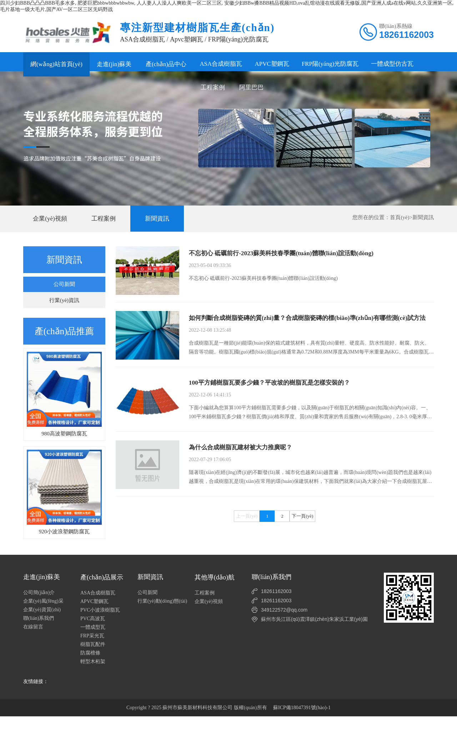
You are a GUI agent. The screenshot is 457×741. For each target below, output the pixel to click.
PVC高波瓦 (92, 643)
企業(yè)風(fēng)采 (43, 625)
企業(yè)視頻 (50, 224)
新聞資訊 (157, 224)
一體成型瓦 (92, 651)
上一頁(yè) (246, 572)
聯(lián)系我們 (38, 643)
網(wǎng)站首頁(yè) (56, 64)
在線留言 (33, 651)
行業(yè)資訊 (64, 306)
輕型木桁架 (92, 686)
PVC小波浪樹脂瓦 (100, 634)
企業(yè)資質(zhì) (42, 634)
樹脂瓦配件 (92, 669)
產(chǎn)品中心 (166, 64)
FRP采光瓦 (92, 660)
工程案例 (42, 88)
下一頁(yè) (302, 572)
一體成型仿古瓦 (398, 64)
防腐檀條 (90, 677)
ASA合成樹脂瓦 (222, 64)
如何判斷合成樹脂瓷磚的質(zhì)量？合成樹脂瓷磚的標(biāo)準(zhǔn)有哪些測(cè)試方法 (311, 337)
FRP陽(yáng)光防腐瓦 (334, 64)
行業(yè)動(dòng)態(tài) (162, 625)
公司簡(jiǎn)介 (39, 617)
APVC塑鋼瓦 (274, 64)
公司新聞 (64, 290)
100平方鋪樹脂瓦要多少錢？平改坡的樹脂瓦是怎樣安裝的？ (274, 414)
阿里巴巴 (81, 88)
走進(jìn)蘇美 (114, 64)
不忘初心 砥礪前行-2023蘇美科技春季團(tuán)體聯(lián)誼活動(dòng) (286, 260)
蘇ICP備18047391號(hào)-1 (302, 732)
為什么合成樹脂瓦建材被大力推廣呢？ (243, 491)
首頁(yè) (399, 223)
